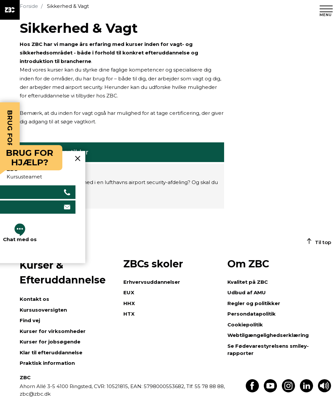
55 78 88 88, (209, 386)
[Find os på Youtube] (270, 390)
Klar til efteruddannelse (51, 352)
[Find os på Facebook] (252, 390)
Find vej (30, 320)
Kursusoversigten (43, 310)
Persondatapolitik (251, 314)
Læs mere (38, 200)
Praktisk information (47, 363)
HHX (129, 303)
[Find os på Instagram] (288, 390)
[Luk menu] (326, 10)
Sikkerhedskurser (55, 172)
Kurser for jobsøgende (50, 342)
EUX (128, 292)
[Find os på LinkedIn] (306, 390)
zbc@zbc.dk (35, 394)
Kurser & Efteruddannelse (63, 272)
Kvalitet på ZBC (247, 282)
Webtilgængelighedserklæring (268, 335)
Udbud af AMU (246, 292)
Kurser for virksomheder (53, 331)
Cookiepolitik (245, 324)
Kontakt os (34, 299)
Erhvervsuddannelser (151, 282)
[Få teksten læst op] (324, 390)
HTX (129, 314)
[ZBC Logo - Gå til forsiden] (10, 10)
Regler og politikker (253, 303)
